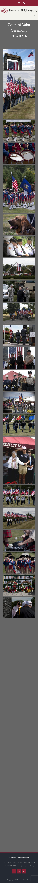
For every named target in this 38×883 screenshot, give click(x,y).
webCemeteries (26, 880)
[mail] (19, 3)
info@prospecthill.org (25, 866)
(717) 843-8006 (10, 866)
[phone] (24, 3)
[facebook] (14, 3)
